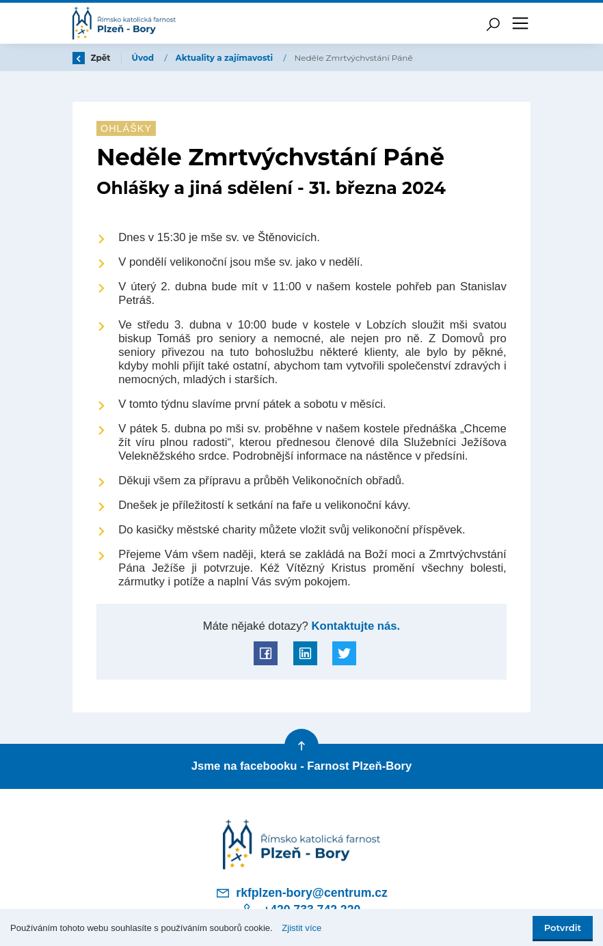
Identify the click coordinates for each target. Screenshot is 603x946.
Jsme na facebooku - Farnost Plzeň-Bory (301, 766)
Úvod (144, 58)
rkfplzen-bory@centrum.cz (301, 892)
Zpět (91, 58)
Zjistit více (301, 928)
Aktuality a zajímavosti (226, 58)
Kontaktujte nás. (354, 626)
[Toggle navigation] (520, 23)
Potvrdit (562, 927)
